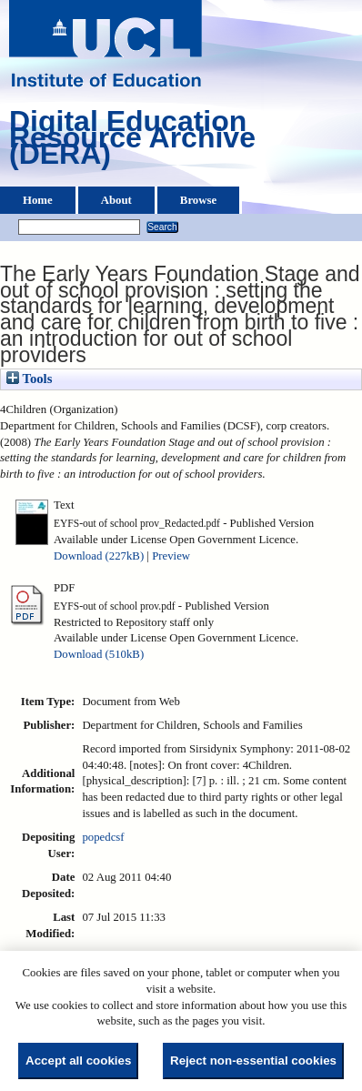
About (116, 200)
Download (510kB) (99, 654)
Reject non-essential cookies (253, 1060)
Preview (171, 556)
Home (38, 200)
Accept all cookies (78, 1060)
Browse (198, 200)
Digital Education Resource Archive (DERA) (132, 142)
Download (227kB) (99, 556)
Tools (29, 378)
